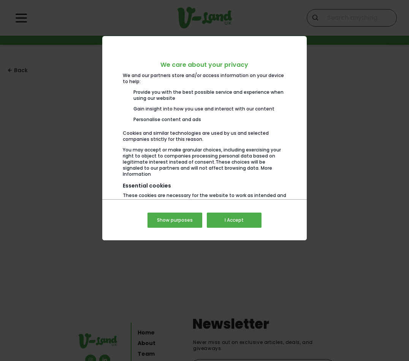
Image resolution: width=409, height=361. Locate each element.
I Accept (234, 220)
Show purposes (175, 220)
